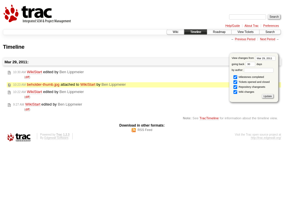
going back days (247, 64)
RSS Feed (144, 130)
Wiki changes (243, 92)
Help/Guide (232, 25)
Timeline (195, 32)
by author (253, 70)
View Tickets (245, 32)
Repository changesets (249, 87)
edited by (48, 72)
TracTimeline (209, 118)
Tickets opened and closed (251, 82)
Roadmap (219, 32)
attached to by (69, 84)
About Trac (251, 25)
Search (270, 32)
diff (27, 77)
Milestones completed (248, 77)
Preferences (271, 25)
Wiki (175, 32)
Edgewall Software (56, 137)
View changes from (254, 58)
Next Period (267, 39)
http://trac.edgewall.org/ (266, 137)
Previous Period (245, 39)
